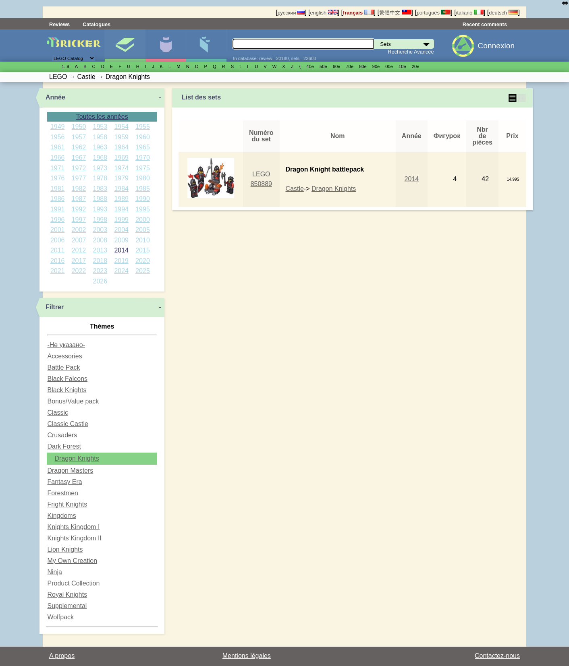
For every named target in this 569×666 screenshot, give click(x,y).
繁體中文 (395, 13)
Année (55, 97)
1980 (142, 178)
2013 (100, 250)
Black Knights (66, 390)
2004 (121, 229)
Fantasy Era (64, 481)
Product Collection (73, 583)
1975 (142, 168)
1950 (79, 126)
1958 (100, 137)
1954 (121, 126)
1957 (79, 137)
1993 (100, 209)
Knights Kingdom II (74, 538)
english (323, 13)
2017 (79, 260)
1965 (142, 147)
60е (337, 66)
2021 (57, 270)
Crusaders (62, 435)
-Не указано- (66, 344)
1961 (57, 147)
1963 (100, 147)
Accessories (64, 356)
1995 (142, 209)
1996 (57, 219)
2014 (121, 250)
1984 (121, 188)
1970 (142, 157)
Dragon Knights (76, 458)
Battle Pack (63, 367)
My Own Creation (72, 560)
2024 (121, 270)
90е (376, 66)
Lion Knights (65, 549)
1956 (57, 137)
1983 (100, 188)
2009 (121, 240)
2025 (142, 270)
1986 (57, 198)
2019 (121, 260)
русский (291, 13)
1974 (121, 168)
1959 (121, 137)
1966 (57, 157)
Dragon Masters (70, 470)
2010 (142, 240)
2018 (100, 260)
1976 (57, 178)
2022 (79, 270)
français (358, 13)
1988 (100, 198)
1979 (121, 178)
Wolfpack (60, 617)
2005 (142, 229)
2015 (142, 250)
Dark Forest (64, 446)
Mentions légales (246, 655)
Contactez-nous (497, 655)
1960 (142, 137)
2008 (100, 240)
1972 (79, 168)
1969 (121, 157)
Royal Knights (67, 594)
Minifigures (165, 45)
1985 (142, 188)
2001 (57, 229)
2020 (142, 260)
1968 (100, 157)
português (434, 13)
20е (415, 66)
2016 (57, 260)
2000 (142, 219)
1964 (121, 147)
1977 (79, 178)
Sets (125, 45)
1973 (100, 168)
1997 (79, 219)
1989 (121, 198)
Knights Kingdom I (73, 526)
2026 (100, 281)
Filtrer (55, 307)
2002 (79, 229)
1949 (57, 126)
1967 (79, 157)
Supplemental (67, 605)
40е (310, 66)
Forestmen (62, 493)
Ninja (54, 572)
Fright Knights (67, 504)
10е (402, 66)
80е (363, 66)
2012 (79, 250)
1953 (100, 126)
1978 (100, 178)
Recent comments (485, 24)
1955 (142, 126)
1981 (57, 188)
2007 (79, 240)
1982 (79, 188)
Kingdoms (61, 515)
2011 (57, 250)
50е (323, 66)
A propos (62, 655)
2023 (100, 270)
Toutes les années (102, 116)
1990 (142, 198)
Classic (57, 412)
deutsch (503, 13)
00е (389, 66)
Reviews (59, 24)
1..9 (65, 66)
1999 (121, 219)
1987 (79, 198)
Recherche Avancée (411, 52)
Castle (295, 188)
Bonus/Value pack (73, 401)
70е (349, 66)
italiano (470, 13)
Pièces (206, 45)
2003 (100, 229)
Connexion (496, 45)
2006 (57, 240)
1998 (100, 219)
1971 (57, 168)
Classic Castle (67, 423)
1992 (79, 209)
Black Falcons (67, 378)
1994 (121, 209)
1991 (57, 209)
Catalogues (96, 24)
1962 (79, 147)
